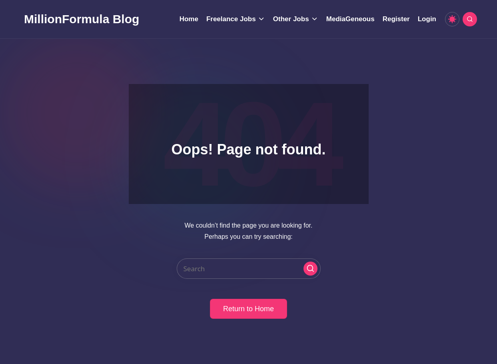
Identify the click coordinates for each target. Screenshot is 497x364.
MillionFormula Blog (81, 19)
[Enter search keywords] (249, 268)
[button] (310, 269)
